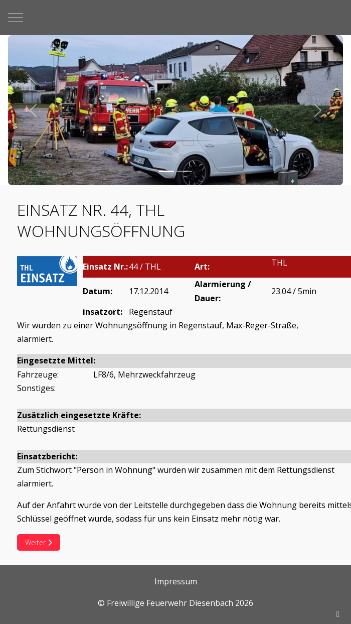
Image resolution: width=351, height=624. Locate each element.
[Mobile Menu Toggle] (15, 17)
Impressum (175, 581)
